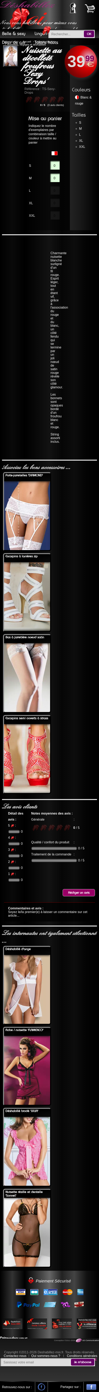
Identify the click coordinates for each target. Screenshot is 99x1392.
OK (89, 34)
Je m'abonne (82, 1362)
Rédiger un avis (79, 892)
